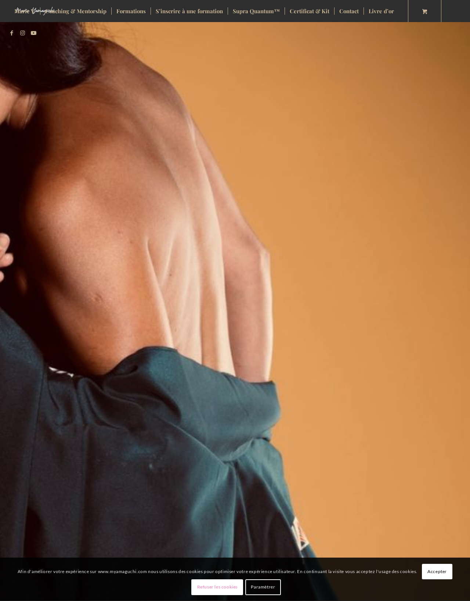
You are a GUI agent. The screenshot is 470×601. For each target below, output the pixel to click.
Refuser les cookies (217, 587)
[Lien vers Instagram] (22, 32)
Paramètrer (263, 587)
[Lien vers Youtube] (33, 32)
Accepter (437, 571)
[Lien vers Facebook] (11, 32)
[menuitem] (25, 11)
